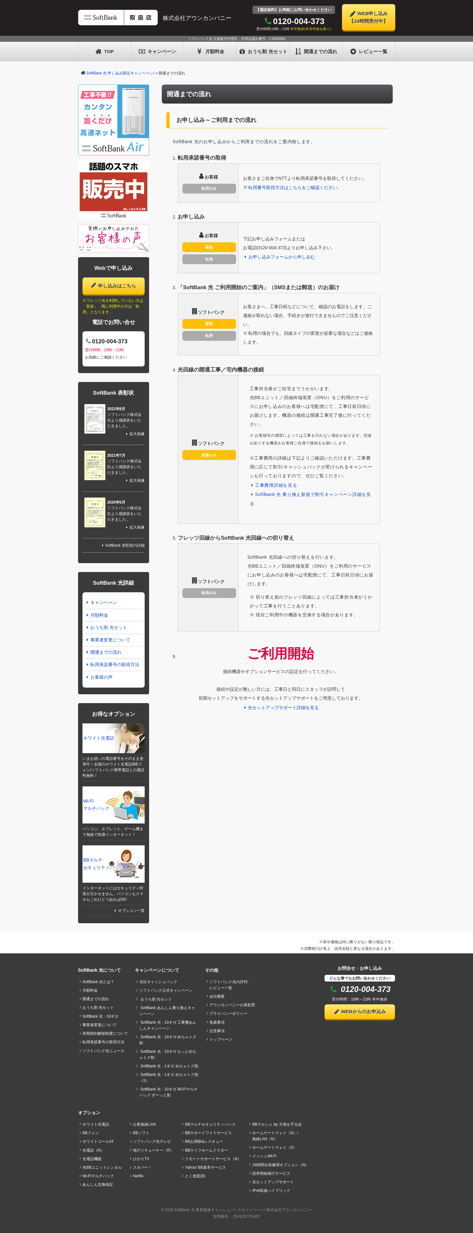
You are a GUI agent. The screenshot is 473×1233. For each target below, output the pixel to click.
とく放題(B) (195, 1176)
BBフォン (90, 1133)
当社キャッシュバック (158, 982)
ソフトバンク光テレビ (152, 1141)
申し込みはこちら (113, 285)
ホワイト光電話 (98, 737)
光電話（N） (93, 1150)
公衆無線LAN (144, 1124)
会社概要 (217, 996)
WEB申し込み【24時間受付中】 (368, 17)
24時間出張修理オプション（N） (280, 1165)
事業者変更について (108, 639)
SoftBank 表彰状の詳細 (122, 545)
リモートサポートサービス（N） (213, 1159)
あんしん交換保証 (97, 1184)
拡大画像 (135, 434)
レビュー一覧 (369, 51)
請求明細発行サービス (271, 1173)
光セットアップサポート (273, 1182)
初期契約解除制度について (105, 1033)
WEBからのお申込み (359, 1012)
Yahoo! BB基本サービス (205, 1167)
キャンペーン (157, 51)
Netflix (138, 1176)
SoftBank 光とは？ (98, 982)
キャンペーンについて (157, 970)
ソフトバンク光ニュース (103, 1051)
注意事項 (217, 1031)
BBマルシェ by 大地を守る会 (277, 1124)
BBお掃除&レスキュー (204, 1141)
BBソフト (141, 1133)
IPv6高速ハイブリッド (271, 1190)
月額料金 (210, 51)
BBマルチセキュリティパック (103, 863)
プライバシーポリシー (228, 1013)
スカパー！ (142, 1167)
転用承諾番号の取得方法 (112, 664)
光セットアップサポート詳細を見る (280, 707)
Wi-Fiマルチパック (98, 1176)
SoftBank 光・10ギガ (100, 1016)
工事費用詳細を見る (273, 485)
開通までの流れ (316, 51)
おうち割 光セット (263, 51)
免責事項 (217, 1022)
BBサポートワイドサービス (208, 1133)
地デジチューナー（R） (153, 1150)
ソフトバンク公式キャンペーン (166, 990)
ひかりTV (141, 1159)
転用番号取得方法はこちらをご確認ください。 (295, 187)
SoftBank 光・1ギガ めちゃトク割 (168, 1066)
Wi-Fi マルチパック (96, 804)
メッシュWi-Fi (264, 1156)
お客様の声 (99, 677)
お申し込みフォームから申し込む (279, 256)
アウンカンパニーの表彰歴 (232, 1005)
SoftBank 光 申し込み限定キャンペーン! (120, 73)
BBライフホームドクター (206, 1150)
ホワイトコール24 (98, 1141)
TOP (104, 51)
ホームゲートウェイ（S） (274, 1147)
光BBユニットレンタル (102, 1167)
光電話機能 (92, 1159)
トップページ (220, 1039)
